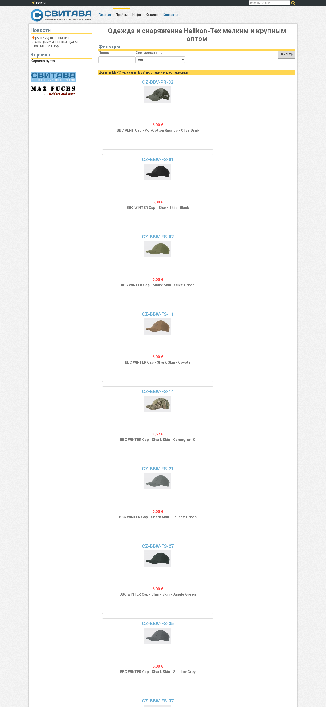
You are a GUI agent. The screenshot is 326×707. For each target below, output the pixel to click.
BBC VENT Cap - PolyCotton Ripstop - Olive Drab (123, 134)
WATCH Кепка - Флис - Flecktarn (270, 520)
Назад (124, 627)
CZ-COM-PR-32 (123, 392)
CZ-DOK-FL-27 (123, 547)
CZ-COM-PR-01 (123, 315)
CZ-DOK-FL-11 (271, 392)
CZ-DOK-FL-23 (271, 469)
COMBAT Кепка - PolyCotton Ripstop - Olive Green (172, 367)
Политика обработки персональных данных (260, 673)
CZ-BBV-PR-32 (123, 82)
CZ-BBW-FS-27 (221, 159)
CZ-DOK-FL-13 (123, 469)
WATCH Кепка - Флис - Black (172, 442)
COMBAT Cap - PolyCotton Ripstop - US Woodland (221, 367)
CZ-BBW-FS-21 (172, 159)
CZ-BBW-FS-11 (271, 82)
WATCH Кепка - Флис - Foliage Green (221, 520)
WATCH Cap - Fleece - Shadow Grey (221, 597)
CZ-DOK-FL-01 (172, 392)
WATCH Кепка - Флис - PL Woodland (221, 442)
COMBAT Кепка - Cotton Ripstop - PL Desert (271, 289)
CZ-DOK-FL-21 (221, 469)
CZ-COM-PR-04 (270, 315)
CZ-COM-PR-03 (221, 315)
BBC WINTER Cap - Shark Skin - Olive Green (221, 134)
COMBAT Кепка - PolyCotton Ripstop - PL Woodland (270, 367)
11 (196, 627)
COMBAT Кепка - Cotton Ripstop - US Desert (221, 289)
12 (205, 627)
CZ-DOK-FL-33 (172, 547)
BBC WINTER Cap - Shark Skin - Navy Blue (123, 287)
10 (187, 627)
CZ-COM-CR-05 (221, 237)
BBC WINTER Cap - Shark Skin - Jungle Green (221, 211)
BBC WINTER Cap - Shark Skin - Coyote (271, 132)
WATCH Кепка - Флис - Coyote (270, 442)
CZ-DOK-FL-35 (221, 547)
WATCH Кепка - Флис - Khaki (123, 520)
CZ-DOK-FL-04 (221, 392)
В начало (108, 627)
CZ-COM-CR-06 (270, 237)
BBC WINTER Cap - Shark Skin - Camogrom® (123, 211)
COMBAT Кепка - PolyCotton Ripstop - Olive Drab (123, 444)
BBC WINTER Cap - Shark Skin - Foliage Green (172, 211)
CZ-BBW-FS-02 (221, 82)
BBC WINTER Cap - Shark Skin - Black (172, 132)
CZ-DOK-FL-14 (172, 469)
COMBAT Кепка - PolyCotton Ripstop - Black (123, 367)
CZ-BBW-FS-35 (271, 159)
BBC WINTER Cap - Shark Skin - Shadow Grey (271, 211)
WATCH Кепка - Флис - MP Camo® (172, 597)
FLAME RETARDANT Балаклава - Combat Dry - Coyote (172, 297)
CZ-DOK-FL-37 (271, 547)
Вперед (218, 627)
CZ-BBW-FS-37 (123, 237)
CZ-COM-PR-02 (172, 315)
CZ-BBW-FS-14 (123, 159)
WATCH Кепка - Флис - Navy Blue (270, 597)
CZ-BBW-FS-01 (172, 82)
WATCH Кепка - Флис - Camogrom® (172, 520)
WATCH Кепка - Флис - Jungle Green (123, 597)
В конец (236, 627)
